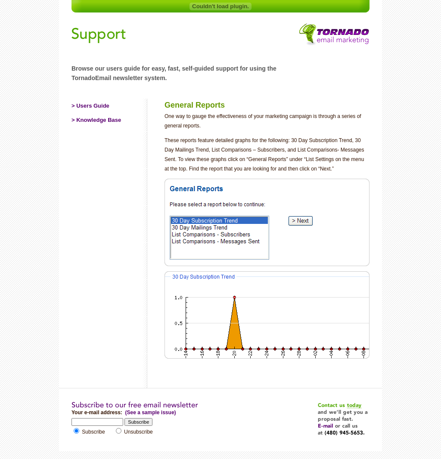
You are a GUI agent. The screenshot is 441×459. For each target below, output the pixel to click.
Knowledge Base (98, 120)
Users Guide (92, 105)
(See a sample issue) (150, 412)
